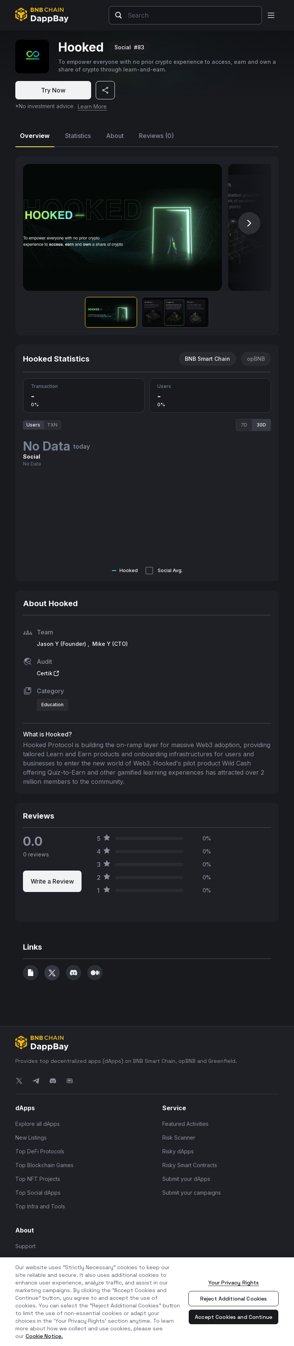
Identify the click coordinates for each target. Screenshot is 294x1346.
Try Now (53, 90)
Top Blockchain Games (44, 1164)
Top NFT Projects (37, 1178)
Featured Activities (185, 1123)
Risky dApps (178, 1151)
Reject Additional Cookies (233, 1298)
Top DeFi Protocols (39, 1151)
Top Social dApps (37, 1192)
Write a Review (52, 881)
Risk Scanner (178, 1137)
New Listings (31, 1137)
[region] (147, 1301)
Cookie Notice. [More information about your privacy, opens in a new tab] (44, 1336)
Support (25, 1245)
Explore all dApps (37, 1123)
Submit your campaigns (191, 1192)
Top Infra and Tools (40, 1206)
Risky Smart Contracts (189, 1164)
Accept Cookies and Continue (233, 1317)
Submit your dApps (186, 1178)
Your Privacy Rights (233, 1282)
